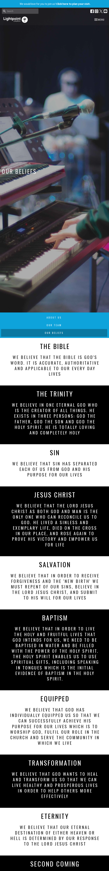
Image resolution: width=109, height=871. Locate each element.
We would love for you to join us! (55, 4)
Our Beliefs (54, 333)
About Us (54, 317)
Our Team (54, 325)
